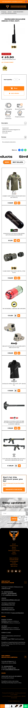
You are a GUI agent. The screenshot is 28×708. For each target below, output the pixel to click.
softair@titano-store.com (18, 1)
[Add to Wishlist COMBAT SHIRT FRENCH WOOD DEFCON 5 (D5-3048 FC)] (19, 203)
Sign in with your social (14, 489)
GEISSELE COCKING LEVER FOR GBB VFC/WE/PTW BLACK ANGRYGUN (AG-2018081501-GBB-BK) (14, 423)
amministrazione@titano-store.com (10, 600)
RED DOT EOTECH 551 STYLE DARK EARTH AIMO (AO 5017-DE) (14, 346)
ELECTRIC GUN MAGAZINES (9, 13)
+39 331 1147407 (11, 668)
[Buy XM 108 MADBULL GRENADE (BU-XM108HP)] (15, 315)
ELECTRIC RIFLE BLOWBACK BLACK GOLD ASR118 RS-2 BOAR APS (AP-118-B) (14, 459)
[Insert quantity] (16, 79)
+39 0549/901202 (8, 591)
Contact (14, 563)
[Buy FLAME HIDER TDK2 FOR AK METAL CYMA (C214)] (15, 278)
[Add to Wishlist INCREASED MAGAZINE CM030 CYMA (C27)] (14, 93)
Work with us (14, 566)
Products (3, 12)
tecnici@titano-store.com (8, 604)
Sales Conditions (14, 558)
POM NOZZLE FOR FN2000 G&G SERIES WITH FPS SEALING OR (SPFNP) (14, 234)
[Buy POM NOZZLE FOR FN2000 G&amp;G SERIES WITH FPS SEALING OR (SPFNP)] (15, 240)
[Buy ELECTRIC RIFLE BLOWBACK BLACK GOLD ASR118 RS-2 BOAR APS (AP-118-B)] (16, 465)
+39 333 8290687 (12, 593)
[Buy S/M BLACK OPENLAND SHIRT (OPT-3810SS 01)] (15, 390)
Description (14, 123)
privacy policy (18, 523)
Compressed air (14, 545)
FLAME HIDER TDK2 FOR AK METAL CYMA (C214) (14, 271)
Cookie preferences (20, 693)
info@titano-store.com (11, 595)
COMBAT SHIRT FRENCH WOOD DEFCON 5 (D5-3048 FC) (14, 196)
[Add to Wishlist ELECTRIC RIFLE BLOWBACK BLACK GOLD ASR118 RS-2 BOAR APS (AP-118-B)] (19, 465)
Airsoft (9, 12)
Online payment (14, 561)
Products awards (14, 559)
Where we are (14, 564)
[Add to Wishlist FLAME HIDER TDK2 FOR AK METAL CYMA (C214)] (18, 278)
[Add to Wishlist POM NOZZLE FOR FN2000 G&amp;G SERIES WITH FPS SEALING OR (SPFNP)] (18, 240)
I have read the (14, 523)
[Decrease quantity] (12, 79)
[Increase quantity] (19, 79)
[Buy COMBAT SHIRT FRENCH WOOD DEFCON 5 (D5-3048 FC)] (15, 203)
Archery (14, 549)
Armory (14, 547)
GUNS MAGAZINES (18, 12)
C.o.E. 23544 (14, 694)
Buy (14, 88)
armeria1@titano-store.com (12, 669)
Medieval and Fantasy (14, 550)
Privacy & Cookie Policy (8, 693)
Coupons (14, 553)
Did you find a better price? (9, 59)
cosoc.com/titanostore (18, 613)
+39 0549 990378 (8, 666)
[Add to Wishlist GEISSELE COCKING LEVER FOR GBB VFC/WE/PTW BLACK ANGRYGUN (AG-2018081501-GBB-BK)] (19, 428)
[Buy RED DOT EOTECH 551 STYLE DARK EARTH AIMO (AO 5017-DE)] (15, 353)
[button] (26, 1)
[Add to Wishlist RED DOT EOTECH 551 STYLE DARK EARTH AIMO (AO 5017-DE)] (19, 353)
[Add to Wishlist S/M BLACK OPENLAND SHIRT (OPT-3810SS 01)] (19, 390)
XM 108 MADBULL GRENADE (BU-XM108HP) (14, 308)
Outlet (14, 552)
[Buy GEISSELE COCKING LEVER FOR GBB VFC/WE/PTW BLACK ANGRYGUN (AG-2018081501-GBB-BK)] (15, 428)
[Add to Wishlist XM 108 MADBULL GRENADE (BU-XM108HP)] (18, 315)
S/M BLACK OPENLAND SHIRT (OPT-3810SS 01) (14, 384)
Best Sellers (18, 162)
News (7, 162)
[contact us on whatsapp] (26, 706)
